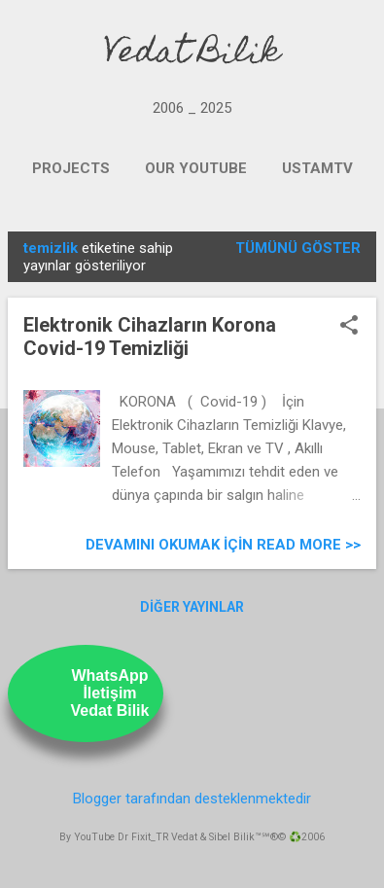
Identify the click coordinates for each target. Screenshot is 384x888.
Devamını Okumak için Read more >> (223, 544)
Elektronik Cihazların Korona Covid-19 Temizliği (149, 336)
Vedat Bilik (192, 54)
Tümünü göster (298, 248)
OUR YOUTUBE (196, 168)
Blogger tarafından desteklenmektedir (192, 798)
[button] (349, 326)
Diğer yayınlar (192, 607)
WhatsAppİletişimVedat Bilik (110, 693)
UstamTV (317, 168)
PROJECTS (71, 168)
